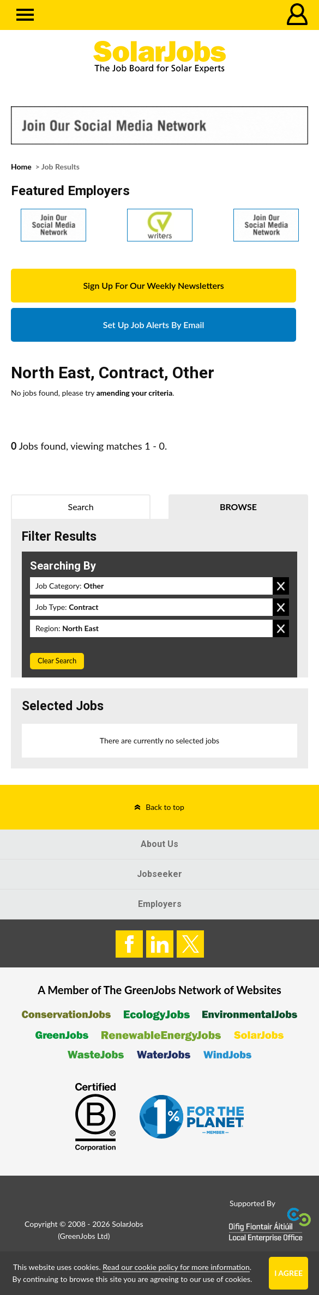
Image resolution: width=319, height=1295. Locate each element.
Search (81, 506)
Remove (281, 586)
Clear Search (57, 660)
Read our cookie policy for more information (176, 1267)
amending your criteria (135, 392)
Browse (238, 506)
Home (21, 166)
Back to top (165, 807)
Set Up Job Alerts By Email (153, 324)
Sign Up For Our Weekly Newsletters (153, 285)
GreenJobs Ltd (84, 1235)
